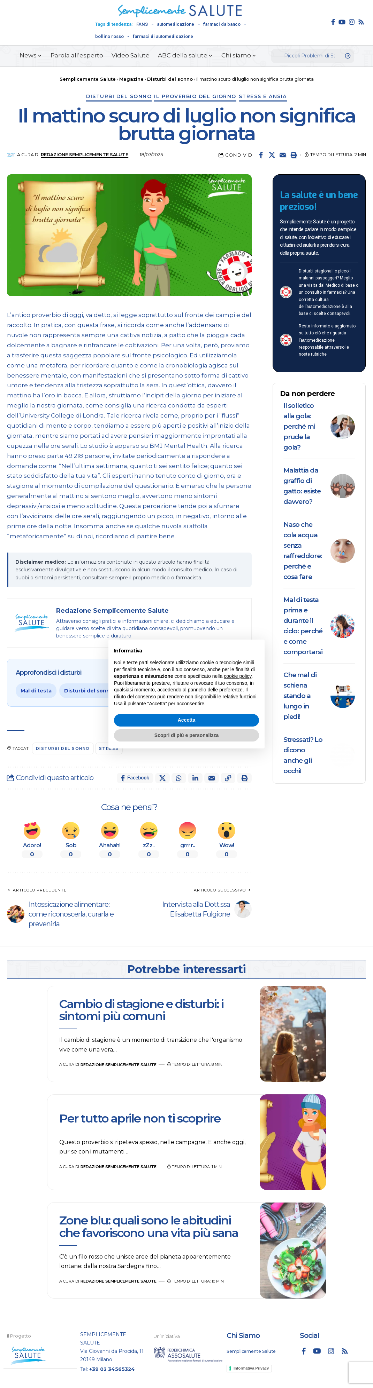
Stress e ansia (263, 96)
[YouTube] (342, 22)
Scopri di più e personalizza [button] (186, 735)
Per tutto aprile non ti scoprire (139, 1118)
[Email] (283, 154)
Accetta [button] (187, 720)
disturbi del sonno (63, 748)
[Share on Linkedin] (195, 778)
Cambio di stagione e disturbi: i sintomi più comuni (141, 1010)
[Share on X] (272, 154)
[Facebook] (333, 22)
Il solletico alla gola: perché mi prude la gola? (299, 426)
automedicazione (175, 24)
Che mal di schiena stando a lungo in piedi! (300, 696)
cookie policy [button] (237, 676)
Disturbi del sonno (119, 96)
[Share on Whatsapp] (179, 778)
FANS (142, 24)
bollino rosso (109, 36)
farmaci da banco (222, 24)
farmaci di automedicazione (163, 36)
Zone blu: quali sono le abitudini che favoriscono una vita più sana (150, 1226)
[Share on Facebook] (261, 154)
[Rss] (361, 22)
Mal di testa (36, 691)
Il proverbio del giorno (195, 96)
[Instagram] (351, 22)
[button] (293, 154)
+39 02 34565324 (112, 1369)
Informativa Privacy (251, 1368)
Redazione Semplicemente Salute (84, 154)
